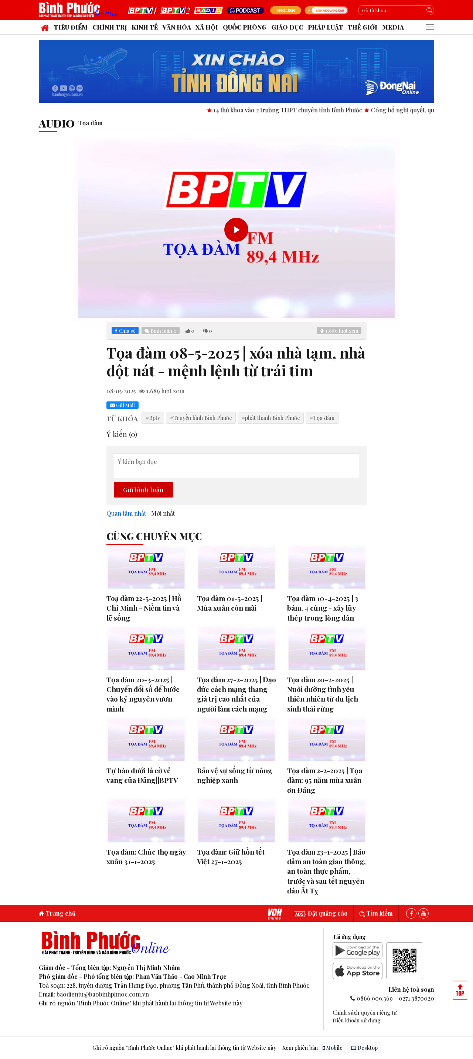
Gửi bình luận (143, 489)
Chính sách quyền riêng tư (365, 1012)
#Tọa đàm (322, 417)
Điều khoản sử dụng (357, 1020)
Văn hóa (177, 27)
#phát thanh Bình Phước (271, 417)
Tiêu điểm (71, 27)
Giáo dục (287, 27)
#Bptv (153, 417)
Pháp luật (325, 27)
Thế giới (362, 27)
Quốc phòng (244, 27)
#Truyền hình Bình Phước (201, 417)
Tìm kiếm (376, 913)
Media (393, 27)
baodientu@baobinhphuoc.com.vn (103, 994)
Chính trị (109, 27)
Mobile (333, 1047)
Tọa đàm (90, 122)
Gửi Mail (122, 405)
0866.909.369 (375, 998)
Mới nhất (163, 513)
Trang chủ (57, 913)
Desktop (364, 1047)
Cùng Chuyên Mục (154, 536)
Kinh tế (145, 27)
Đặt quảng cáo (321, 913)
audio (57, 123)
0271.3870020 (416, 998)
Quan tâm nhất (126, 513)
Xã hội (206, 27)
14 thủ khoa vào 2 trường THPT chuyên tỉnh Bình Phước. (299, 110)
